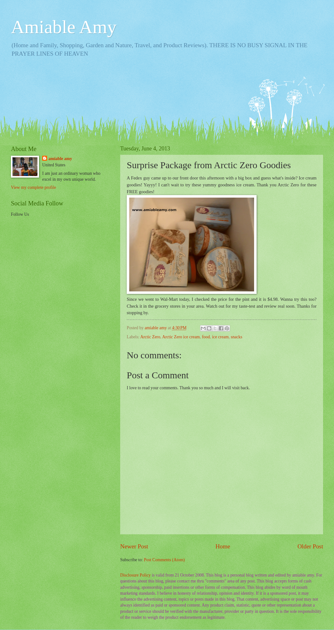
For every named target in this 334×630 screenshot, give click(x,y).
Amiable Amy (63, 27)
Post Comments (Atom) (164, 559)
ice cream (220, 337)
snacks (236, 337)
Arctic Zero (150, 337)
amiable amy (60, 158)
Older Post (310, 546)
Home (222, 546)
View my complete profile (33, 187)
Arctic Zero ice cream (181, 337)
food (206, 337)
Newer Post (134, 546)
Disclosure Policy (135, 575)
